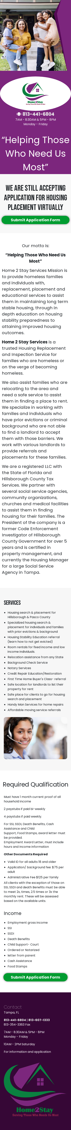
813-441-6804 (38, 114)
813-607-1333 (39, 1020)
